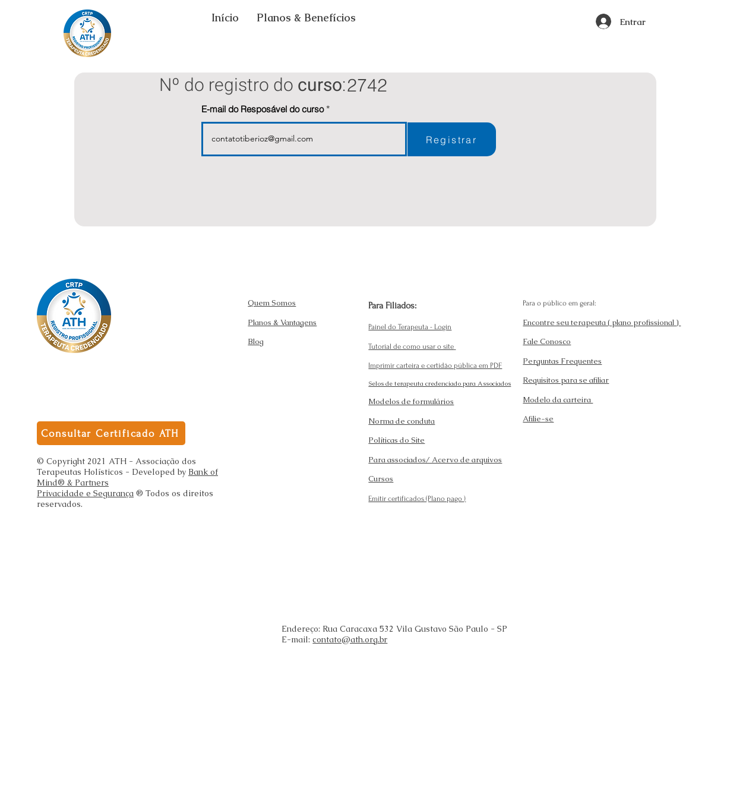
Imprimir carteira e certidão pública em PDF (435, 365)
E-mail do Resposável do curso (262, 109)
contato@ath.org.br (349, 639)
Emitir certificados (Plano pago (416, 498)
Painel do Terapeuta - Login (409, 327)
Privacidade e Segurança (85, 493)
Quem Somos (272, 303)
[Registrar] (451, 139)
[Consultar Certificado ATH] (111, 433)
